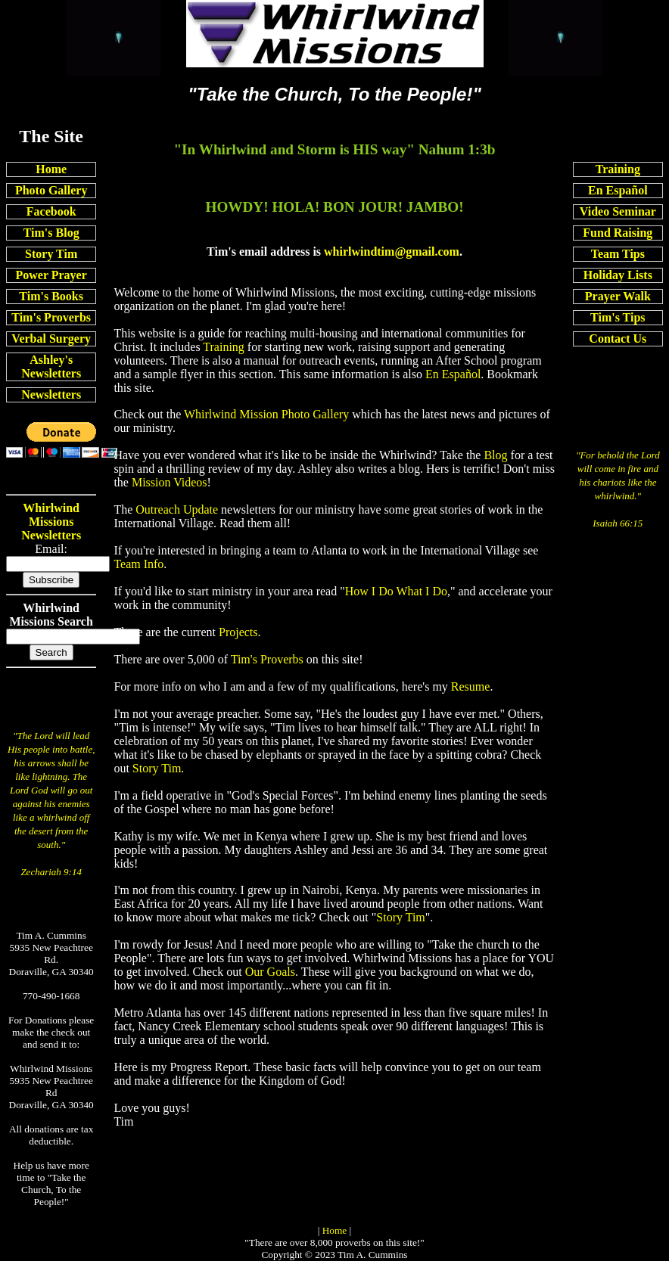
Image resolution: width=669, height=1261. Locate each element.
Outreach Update (176, 509)
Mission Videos (169, 482)
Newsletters (51, 394)
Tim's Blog (51, 232)
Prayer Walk (618, 296)
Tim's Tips (618, 317)
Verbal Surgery (51, 338)
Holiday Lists (617, 275)
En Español (618, 190)
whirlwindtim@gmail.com (391, 251)
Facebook (51, 211)
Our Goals (270, 971)
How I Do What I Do (396, 591)
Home (51, 169)
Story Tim (51, 253)
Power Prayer (51, 275)
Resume (470, 686)
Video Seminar (618, 211)
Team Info (138, 564)
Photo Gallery (51, 190)
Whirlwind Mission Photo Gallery (266, 414)
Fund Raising (617, 232)
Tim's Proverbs (51, 317)
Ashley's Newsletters (51, 366)
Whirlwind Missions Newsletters (51, 522)
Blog (495, 455)
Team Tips (618, 253)
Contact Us (617, 338)
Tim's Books (51, 296)
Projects (238, 632)
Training (618, 169)
